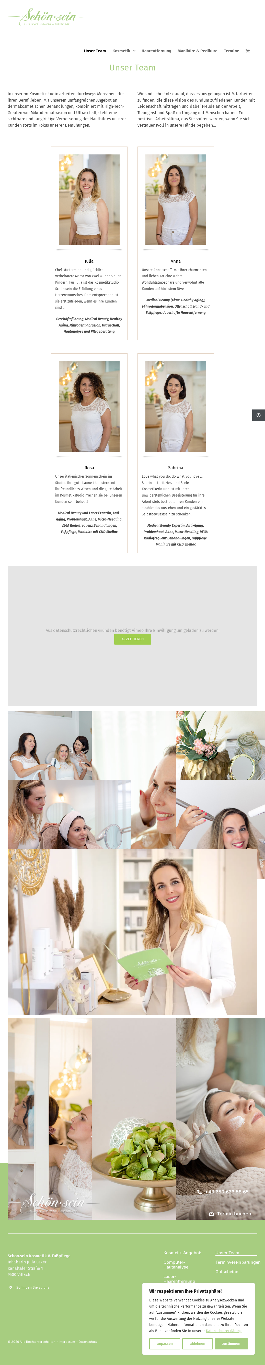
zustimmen (231, 1344)
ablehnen (197, 1344)
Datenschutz (88, 1342)
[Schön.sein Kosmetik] (54, 1183)
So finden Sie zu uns (32, 1287)
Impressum (67, 1342)
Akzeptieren (133, 639)
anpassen (165, 1344)
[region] (198, 1319)
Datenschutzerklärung (223, 1331)
